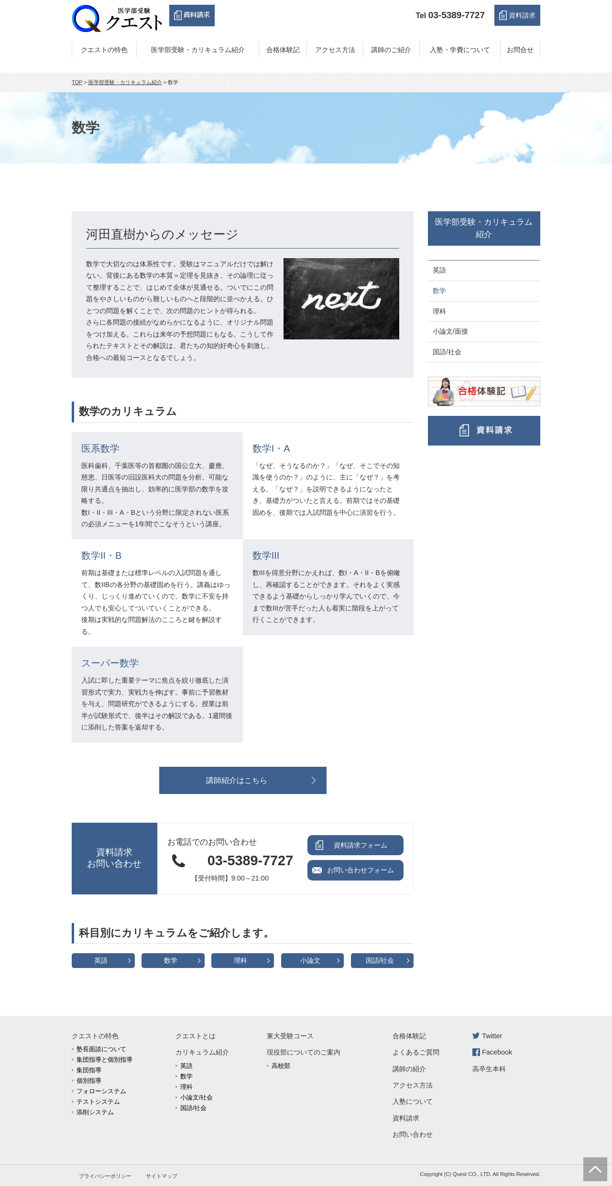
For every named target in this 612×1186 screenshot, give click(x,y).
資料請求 (522, 15)
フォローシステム (101, 1091)
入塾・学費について (460, 50)
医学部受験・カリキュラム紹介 (198, 50)
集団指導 (88, 1070)
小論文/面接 (450, 331)
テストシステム (98, 1101)
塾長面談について (101, 1049)
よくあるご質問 (416, 1052)
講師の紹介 (409, 1069)
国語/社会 (380, 960)
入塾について (413, 1101)
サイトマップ (161, 1176)
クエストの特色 (104, 50)
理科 (240, 960)
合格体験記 (283, 50)
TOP (77, 82)
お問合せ (520, 50)
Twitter (492, 1036)
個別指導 (88, 1080)
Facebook (497, 1052)
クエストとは (195, 1036)
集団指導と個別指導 (104, 1059)
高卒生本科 (489, 1069)
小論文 (310, 960)
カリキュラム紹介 (202, 1052)
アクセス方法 (335, 50)
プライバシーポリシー (105, 1176)
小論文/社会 (196, 1097)
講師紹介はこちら (236, 780)
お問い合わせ (413, 1134)
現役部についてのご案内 (303, 1052)
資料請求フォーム (360, 845)
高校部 (281, 1065)
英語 (101, 960)
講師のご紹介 (391, 50)
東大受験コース (290, 1036)
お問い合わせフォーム (360, 870)
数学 (170, 960)
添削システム (95, 1112)
